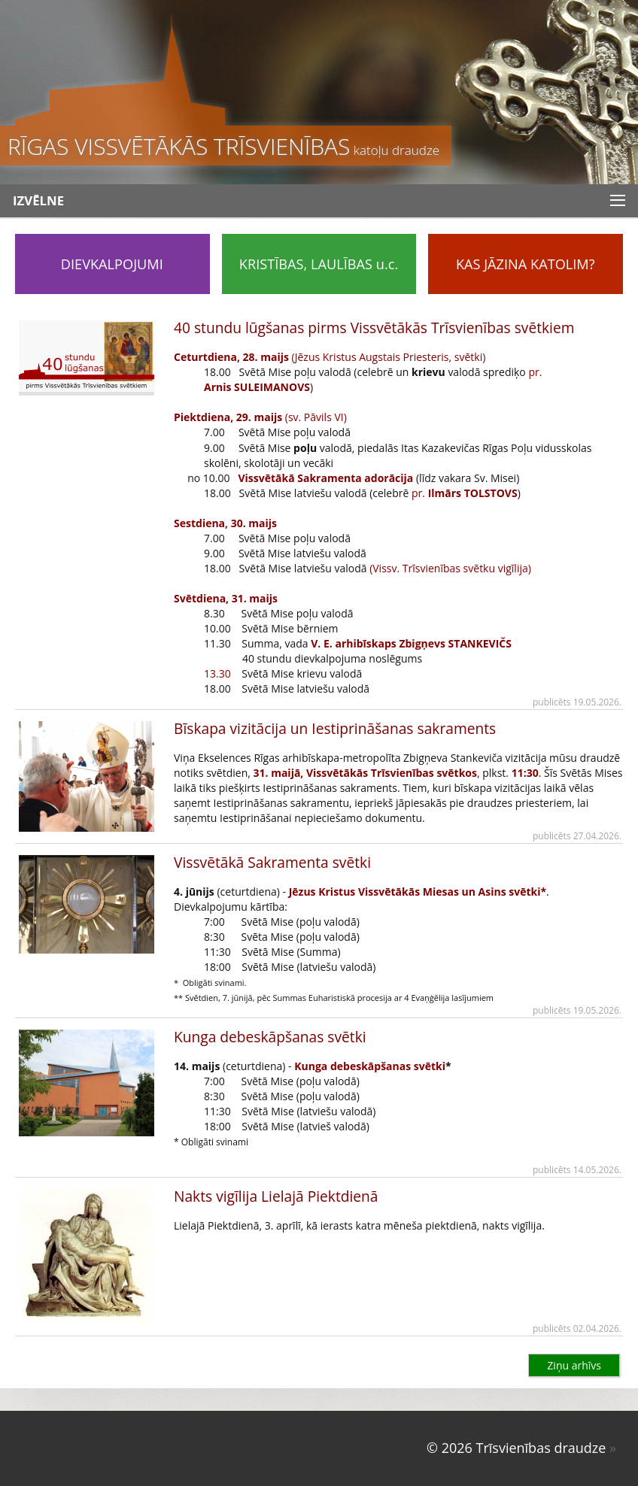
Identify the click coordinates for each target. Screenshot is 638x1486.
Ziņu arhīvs (574, 1365)
